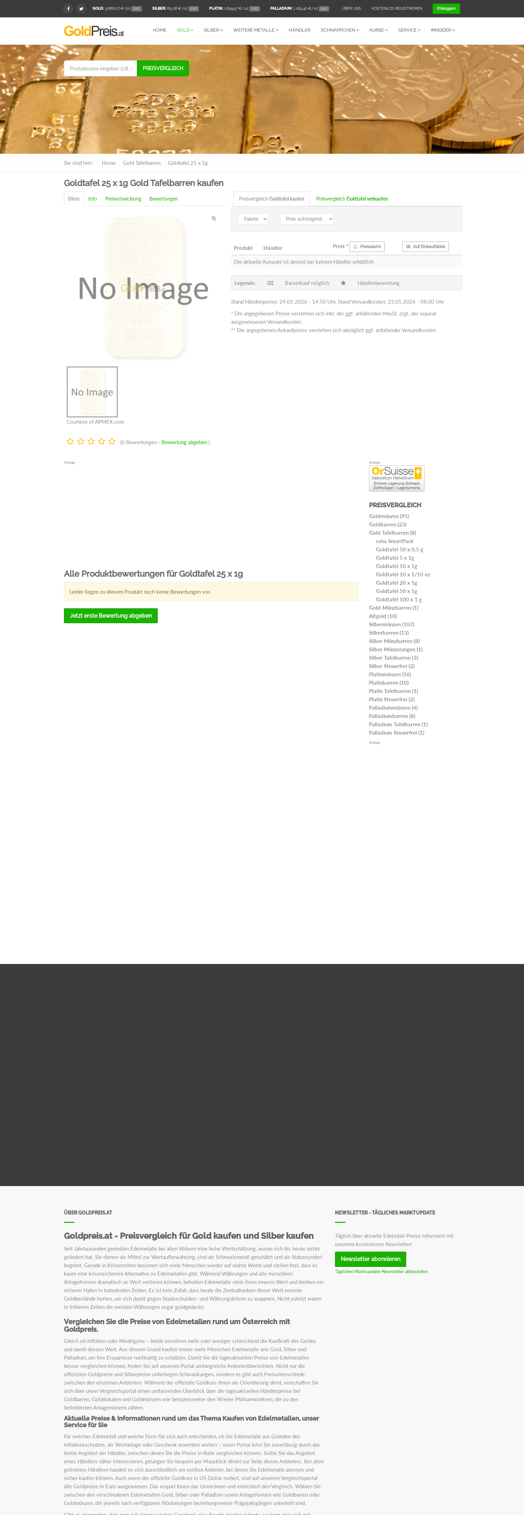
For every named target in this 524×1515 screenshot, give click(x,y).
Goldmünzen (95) (389, 516)
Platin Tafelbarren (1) (393, 690)
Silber (213, 30)
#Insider (443, 30)
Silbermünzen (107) (391, 624)
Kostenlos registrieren (396, 8)
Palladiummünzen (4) (393, 707)
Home (159, 30)
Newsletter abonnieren (370, 1258)
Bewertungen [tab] (163, 198)
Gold (185, 30)
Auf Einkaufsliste (425, 246)
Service (409, 30)
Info (92, 198)
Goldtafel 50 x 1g (396, 590)
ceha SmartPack (395, 541)
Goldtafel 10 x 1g (396, 565)
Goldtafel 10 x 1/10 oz (403, 574)
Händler (299, 30)
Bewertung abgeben (184, 442)
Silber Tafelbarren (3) (393, 657)
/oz (117, 9)
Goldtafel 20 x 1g (396, 582)
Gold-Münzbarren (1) (393, 607)
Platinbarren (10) (389, 682)
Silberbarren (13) (389, 632)
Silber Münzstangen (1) (396, 649)
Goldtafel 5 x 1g (395, 557)
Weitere (255, 30)
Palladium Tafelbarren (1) (398, 724)
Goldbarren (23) (388, 524)
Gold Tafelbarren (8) (392, 532)
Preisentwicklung (123, 198)
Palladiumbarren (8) (392, 715)
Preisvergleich (163, 68)
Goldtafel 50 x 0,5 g (399, 549)
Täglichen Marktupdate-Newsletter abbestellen (381, 1271)
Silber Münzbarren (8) (394, 640)
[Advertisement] (329, 101)
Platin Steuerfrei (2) (392, 699)
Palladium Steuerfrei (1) (396, 732)
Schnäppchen (340, 30)
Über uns (351, 8)
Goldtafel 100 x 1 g (399, 599)
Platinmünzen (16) (390, 674)
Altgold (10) (383, 615)
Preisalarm (367, 246)
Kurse (378, 30)
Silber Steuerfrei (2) (392, 665)
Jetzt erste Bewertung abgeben (111, 615)
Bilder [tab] (74, 198)
